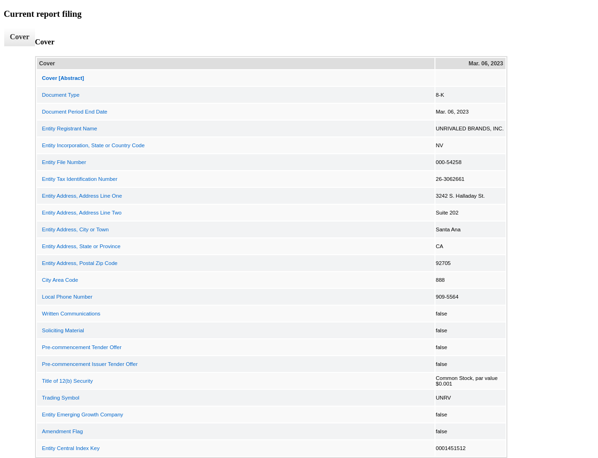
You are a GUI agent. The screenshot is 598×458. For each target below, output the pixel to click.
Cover (19, 37)
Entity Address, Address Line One (82, 196)
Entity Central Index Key (71, 448)
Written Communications (71, 313)
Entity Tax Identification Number (80, 179)
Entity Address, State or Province (81, 246)
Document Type (60, 95)
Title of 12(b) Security (67, 381)
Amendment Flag (62, 431)
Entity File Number (64, 162)
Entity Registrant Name (69, 128)
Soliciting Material (63, 330)
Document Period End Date (74, 111)
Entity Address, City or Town (75, 229)
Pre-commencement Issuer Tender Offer (90, 364)
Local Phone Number (67, 297)
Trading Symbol (60, 398)
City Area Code (60, 280)
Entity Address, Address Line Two (81, 212)
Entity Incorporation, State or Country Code (93, 145)
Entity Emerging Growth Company (82, 414)
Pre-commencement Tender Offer (81, 347)
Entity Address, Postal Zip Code (80, 263)
